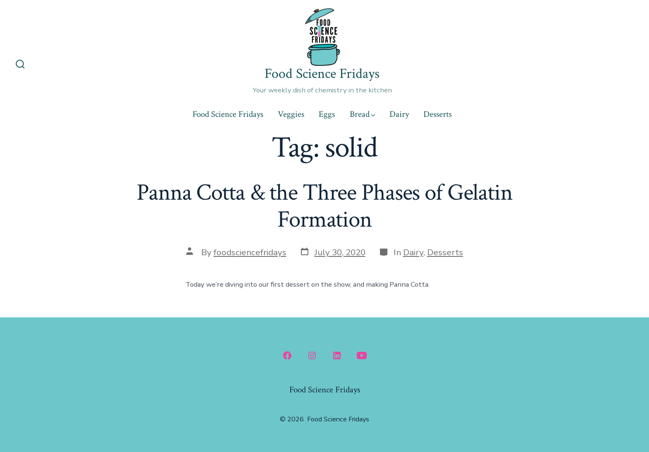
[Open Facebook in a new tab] (287, 355)
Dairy (399, 114)
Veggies (291, 114)
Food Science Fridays (227, 114)
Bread (362, 114)
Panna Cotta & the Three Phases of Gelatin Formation (324, 206)
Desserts (437, 114)
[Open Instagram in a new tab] (312, 355)
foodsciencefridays (250, 252)
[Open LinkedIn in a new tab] (337, 355)
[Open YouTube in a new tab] (361, 355)
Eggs (327, 114)
